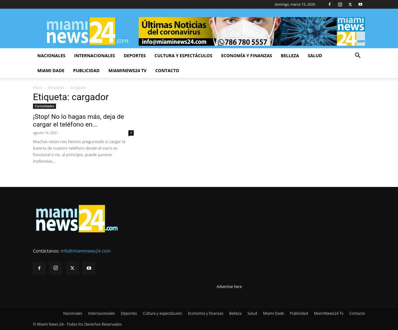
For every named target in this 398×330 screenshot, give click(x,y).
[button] (357, 56)
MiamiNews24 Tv (127, 70)
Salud (315, 55)
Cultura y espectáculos (183, 55)
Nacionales (51, 55)
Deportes (135, 55)
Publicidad (86, 70)
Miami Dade (50, 70)
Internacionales (94, 55)
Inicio (37, 87)
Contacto (167, 70)
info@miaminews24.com (85, 251)
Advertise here (229, 286)
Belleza (290, 55)
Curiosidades (44, 106)
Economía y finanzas (246, 55)
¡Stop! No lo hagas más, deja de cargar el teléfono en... (78, 120)
